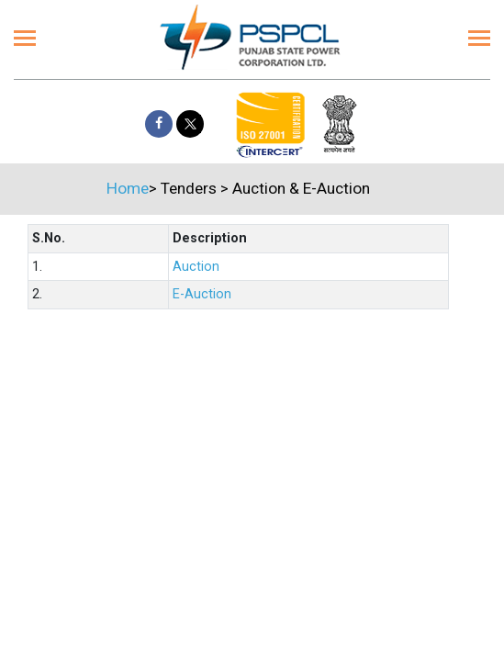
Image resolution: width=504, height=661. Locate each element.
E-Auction (202, 294)
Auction (196, 266)
